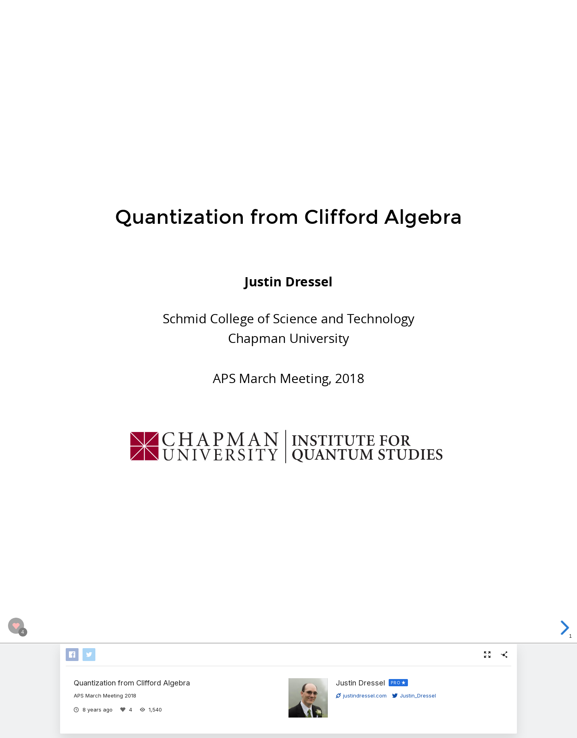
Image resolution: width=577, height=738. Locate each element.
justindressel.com (361, 695)
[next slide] (564, 627)
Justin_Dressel (414, 695)
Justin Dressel (360, 682)
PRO (396, 682)
